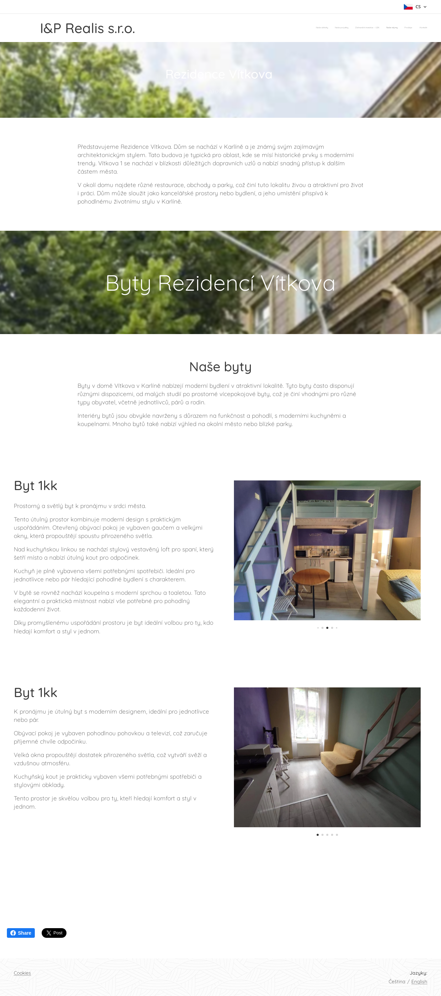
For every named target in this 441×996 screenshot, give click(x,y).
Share (20, 933)
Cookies (22, 973)
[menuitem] (393, 28)
